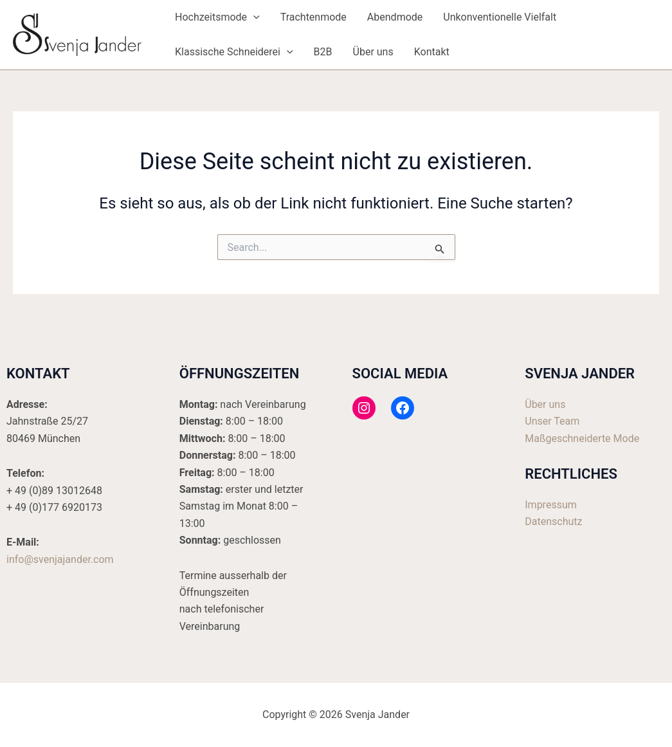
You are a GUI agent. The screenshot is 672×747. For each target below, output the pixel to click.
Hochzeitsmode (217, 17)
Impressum (551, 505)
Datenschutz (553, 521)
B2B (323, 52)
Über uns (373, 52)
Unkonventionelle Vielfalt (499, 17)
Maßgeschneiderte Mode (582, 438)
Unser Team (552, 421)
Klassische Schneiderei (234, 52)
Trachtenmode (313, 17)
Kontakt (432, 52)
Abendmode (394, 17)
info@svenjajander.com (60, 559)
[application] (253, 17)
